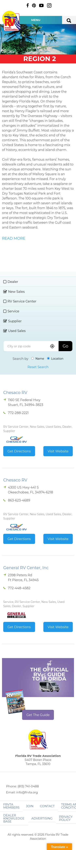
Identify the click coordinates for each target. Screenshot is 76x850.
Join (29, 806)
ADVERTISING (42, 818)
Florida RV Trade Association (11, 21)
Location (55, 358)
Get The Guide (38, 715)
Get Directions (19, 451)
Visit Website (58, 451)
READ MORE (13, 238)
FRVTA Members (11, 806)
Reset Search (37, 367)
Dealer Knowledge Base (13, 818)
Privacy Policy (65, 818)
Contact (47, 806)
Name (37, 358)
